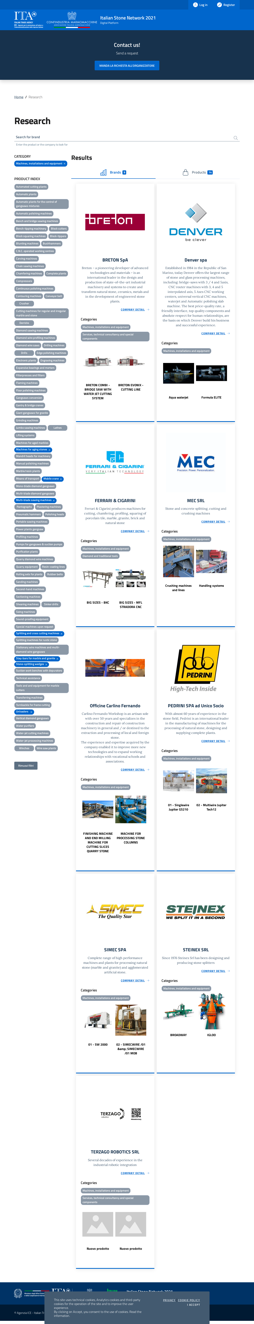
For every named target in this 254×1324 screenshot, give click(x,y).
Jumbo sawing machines (30, 428)
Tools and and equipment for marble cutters (37, 688)
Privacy (169, 1300)
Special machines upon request (34, 627)
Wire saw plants (46, 749)
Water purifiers (25, 726)
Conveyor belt (54, 296)
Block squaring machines (31, 236)
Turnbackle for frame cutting (33, 705)
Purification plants (27, 552)
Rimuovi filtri (26, 766)
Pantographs (24, 507)
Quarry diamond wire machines (34, 560)
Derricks (24, 323)
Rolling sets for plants (29, 575)
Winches (24, 749)
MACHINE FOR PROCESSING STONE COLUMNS (131, 840)
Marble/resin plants (28, 471)
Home (18, 97)
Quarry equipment (27, 567)
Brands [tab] (113, 173)
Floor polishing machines (31, 391)
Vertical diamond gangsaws (32, 719)
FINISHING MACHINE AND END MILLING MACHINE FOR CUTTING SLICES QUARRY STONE (98, 844)
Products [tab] (197, 173)
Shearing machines (27, 605)
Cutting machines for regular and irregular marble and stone (41, 313)
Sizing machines (25, 612)
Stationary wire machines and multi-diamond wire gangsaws (38, 650)
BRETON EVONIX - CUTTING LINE (130, 388)
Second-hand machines (30, 590)
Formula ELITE (211, 398)
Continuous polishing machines (34, 289)
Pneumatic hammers (28, 515)
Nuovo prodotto (98, 1251)
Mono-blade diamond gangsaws (35, 486)
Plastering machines (49, 507)
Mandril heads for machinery (33, 456)
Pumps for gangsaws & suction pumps (39, 545)
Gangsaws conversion (29, 398)
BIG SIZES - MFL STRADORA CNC (130, 606)
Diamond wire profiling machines (35, 338)
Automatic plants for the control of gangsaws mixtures (36, 204)
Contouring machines (28, 296)
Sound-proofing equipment (32, 620)
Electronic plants (26, 361)
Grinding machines (27, 421)
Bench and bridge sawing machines (37, 221)
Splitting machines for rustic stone (36, 640)
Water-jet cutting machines (32, 733)
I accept (193, 1304)
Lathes (58, 428)
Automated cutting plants (31, 187)
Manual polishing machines (32, 464)
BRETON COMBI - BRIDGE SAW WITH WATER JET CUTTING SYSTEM (98, 393)
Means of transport (27, 479)
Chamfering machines (29, 274)
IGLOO (211, 1037)
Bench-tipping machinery (31, 229)
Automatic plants (26, 195)
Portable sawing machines (31, 522)
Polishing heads (54, 515)
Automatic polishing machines (34, 214)
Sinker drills (51, 605)
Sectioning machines (28, 597)
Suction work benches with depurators (39, 671)
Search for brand (29, 137)
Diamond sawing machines (32, 331)
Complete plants (56, 274)
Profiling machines (27, 537)
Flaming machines (27, 383)
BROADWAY (178, 1037)
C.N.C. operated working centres (35, 251)
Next (153, 373)
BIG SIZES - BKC (98, 604)
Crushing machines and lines (178, 589)
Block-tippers (58, 236)
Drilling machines (54, 346)
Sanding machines (27, 582)
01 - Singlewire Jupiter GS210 (178, 809)
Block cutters (59, 229)
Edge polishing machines (51, 353)
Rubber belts (55, 575)
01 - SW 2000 (98, 1046)
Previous (78, 373)
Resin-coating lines (53, 567)
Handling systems (211, 587)
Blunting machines (27, 244)
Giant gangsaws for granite (32, 413)
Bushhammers (52, 244)
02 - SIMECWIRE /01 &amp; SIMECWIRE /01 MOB (130, 1051)
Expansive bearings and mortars (35, 368)
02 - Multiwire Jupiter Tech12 (211, 809)
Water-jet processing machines (34, 741)
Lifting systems (25, 436)
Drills (24, 353)
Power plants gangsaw (29, 530)
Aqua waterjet (178, 398)
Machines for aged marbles (32, 443)
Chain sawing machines (30, 266)
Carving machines (26, 259)
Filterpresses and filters (30, 376)
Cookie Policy (189, 1300)
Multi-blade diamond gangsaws (35, 494)
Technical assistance (28, 678)
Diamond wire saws (27, 346)
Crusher (24, 304)
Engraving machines (52, 361)
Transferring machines (29, 698)
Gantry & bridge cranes (29, 406)
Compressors (24, 281)
